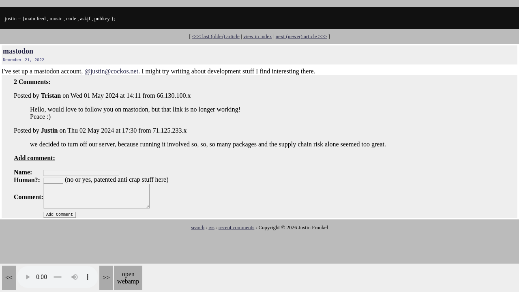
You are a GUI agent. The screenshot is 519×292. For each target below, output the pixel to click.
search (197, 227)
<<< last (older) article (216, 36)
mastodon (18, 51)
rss (211, 227)
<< (9, 277)
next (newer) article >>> (301, 36)
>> (106, 277)
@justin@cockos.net (111, 71)
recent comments (236, 227)
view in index (257, 36)
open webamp (128, 278)
